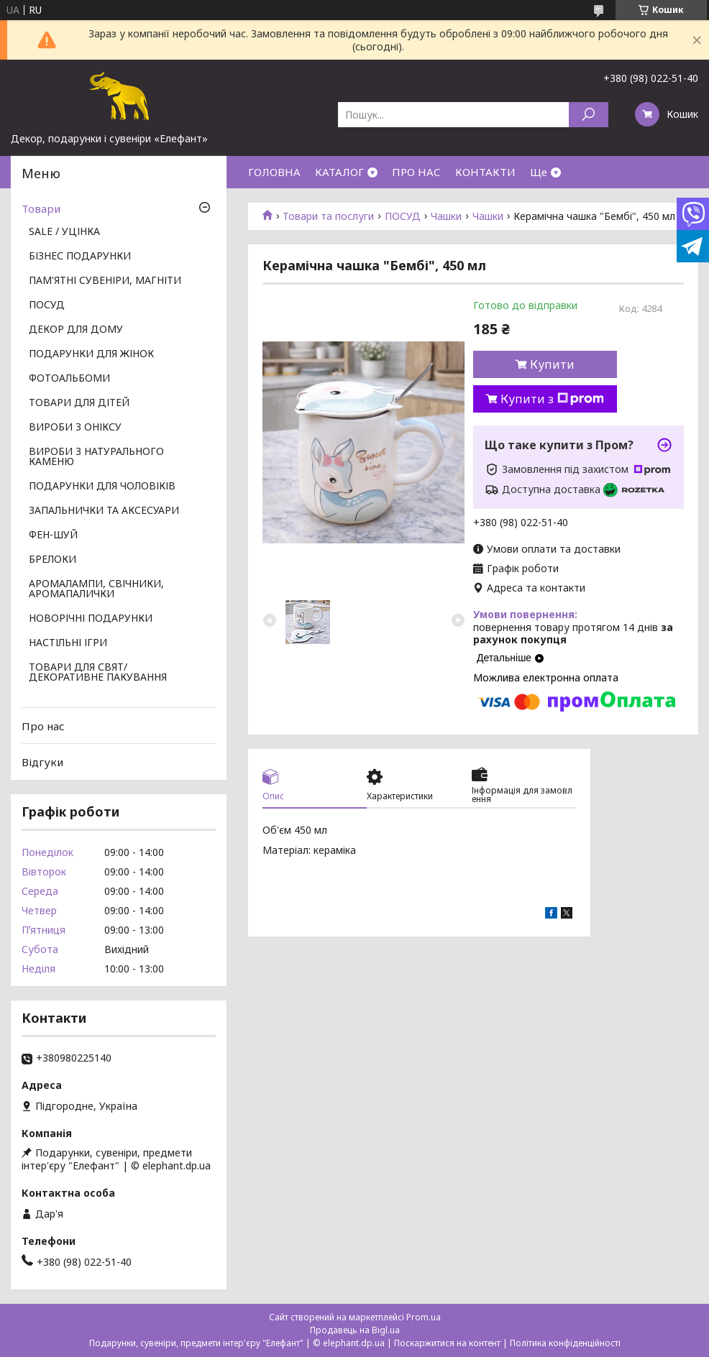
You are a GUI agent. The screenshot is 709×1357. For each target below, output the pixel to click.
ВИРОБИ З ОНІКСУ (75, 427)
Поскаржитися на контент (447, 1343)
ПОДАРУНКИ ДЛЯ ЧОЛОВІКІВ (102, 486)
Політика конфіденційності (565, 1343)
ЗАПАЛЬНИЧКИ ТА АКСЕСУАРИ (104, 511)
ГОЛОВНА (274, 172)
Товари (41, 208)
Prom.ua (423, 1317)
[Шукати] (588, 114)
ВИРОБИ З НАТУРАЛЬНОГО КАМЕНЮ (96, 457)
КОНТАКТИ (485, 172)
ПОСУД (403, 216)
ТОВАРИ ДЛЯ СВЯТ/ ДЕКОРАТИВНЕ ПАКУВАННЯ (98, 673)
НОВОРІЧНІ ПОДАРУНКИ (90, 619)
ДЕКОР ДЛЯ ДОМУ (76, 330)
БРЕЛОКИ (52, 560)
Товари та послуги (328, 216)
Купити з (552, 399)
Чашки (446, 216)
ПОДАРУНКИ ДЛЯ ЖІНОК (91, 354)
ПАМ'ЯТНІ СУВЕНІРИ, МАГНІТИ (105, 281)
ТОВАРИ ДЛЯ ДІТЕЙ (79, 403)
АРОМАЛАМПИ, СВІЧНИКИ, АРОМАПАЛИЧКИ (96, 589)
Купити (552, 364)
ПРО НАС (416, 172)
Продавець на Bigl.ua (355, 1330)
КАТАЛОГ (339, 172)
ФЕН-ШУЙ (53, 535)
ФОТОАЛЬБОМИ (69, 379)
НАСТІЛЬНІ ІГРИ (68, 643)
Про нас (43, 726)
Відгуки (42, 762)
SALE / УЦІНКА (64, 232)
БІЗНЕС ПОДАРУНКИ (80, 256)
